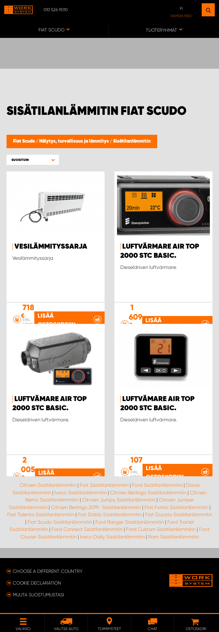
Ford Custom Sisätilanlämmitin (160, 529)
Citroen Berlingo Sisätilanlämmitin (148, 493)
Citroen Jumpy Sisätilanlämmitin (118, 500)
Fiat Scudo (24, 141)
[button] (33, 160)
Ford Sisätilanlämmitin (157, 485)
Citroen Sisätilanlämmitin (48, 485)
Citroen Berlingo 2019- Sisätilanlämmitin (96, 507)
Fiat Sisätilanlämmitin (104, 485)
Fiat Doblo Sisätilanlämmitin (110, 515)
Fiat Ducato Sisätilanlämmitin (178, 515)
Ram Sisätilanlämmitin (173, 537)
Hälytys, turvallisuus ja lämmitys (74, 141)
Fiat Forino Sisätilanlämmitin (176, 507)
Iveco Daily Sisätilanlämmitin (112, 537)
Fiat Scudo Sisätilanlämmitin (59, 522)
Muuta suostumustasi (38, 594)
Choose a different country (47, 571)
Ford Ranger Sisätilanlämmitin (129, 522)
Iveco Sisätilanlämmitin (81, 493)
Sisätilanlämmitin (132, 141)
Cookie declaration (37, 583)
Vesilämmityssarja (50, 246)
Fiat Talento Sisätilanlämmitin (40, 515)
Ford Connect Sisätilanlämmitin (87, 529)
